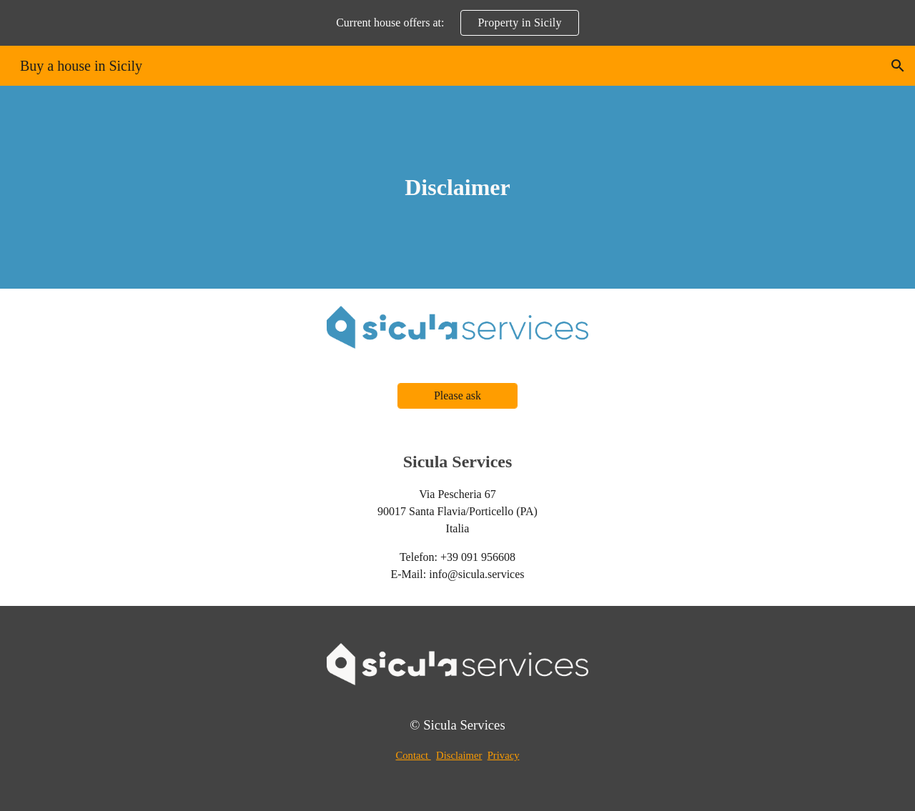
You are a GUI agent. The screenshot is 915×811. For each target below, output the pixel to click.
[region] (457, 23)
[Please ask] (457, 396)
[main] (457, 187)
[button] (898, 66)
